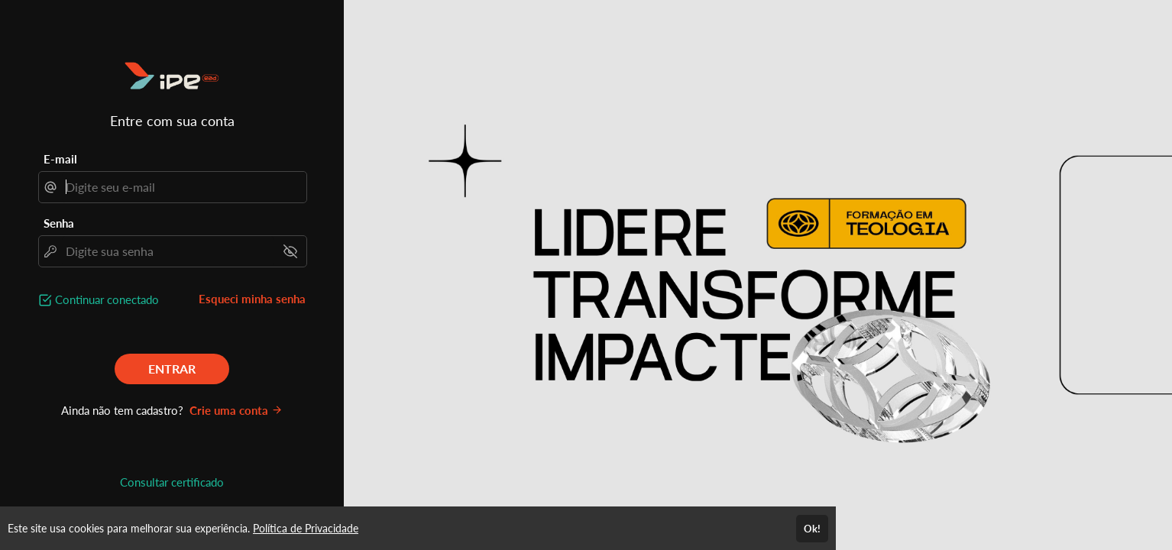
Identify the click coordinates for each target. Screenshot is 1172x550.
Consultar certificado (172, 482)
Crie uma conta (236, 410)
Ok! (812, 528)
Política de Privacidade (305, 528)
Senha (59, 223)
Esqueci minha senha (252, 299)
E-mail (60, 159)
